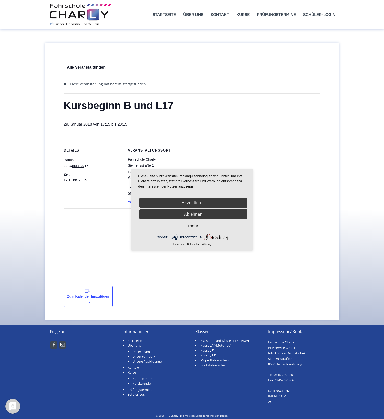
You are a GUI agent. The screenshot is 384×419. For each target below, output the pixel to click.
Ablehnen (193, 214)
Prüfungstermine (276, 15)
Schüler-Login (319, 15)
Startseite (164, 15)
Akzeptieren (193, 202)
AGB (271, 402)
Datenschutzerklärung (199, 244)
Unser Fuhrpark (143, 357)
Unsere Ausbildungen (148, 361)
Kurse (243, 15)
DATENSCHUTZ (279, 391)
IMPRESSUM (277, 396)
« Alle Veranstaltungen (85, 67)
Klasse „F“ (207, 350)
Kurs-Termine (142, 379)
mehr (193, 225)
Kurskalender (142, 383)
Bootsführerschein (213, 365)
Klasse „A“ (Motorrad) (215, 345)
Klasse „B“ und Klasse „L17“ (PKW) (224, 341)
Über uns (193, 15)
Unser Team (141, 352)
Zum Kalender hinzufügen (88, 296)
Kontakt (220, 15)
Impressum (179, 244)
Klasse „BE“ (208, 355)
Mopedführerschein (214, 360)
